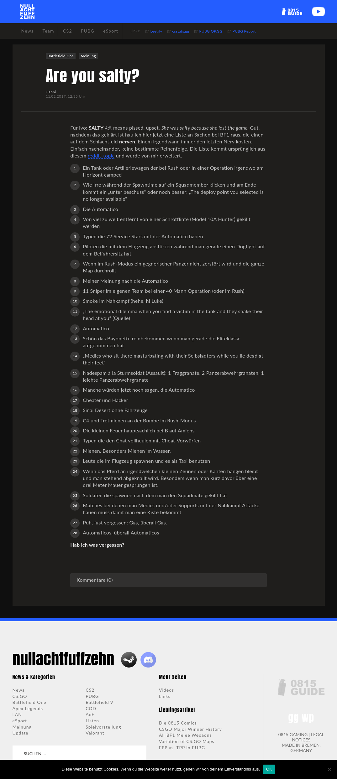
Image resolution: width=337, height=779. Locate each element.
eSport (20, 720)
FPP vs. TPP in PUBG (182, 747)
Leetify (156, 31)
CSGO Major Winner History (190, 729)
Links (165, 696)
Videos (166, 690)
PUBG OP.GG (211, 31)
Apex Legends (28, 708)
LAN (17, 714)
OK (269, 769)
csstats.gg (180, 31)
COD (91, 708)
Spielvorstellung (103, 727)
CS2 (90, 690)
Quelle (121, 318)
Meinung (88, 56)
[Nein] (329, 769)
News (19, 690)
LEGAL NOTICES (308, 737)
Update (21, 732)
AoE (90, 714)
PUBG (92, 696)
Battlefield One (61, 56)
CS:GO (20, 696)
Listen (92, 720)
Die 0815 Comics (178, 722)
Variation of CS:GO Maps (186, 741)
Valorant (95, 732)
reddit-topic (101, 155)
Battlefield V (99, 702)
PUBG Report (244, 31)
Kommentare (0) (94, 580)
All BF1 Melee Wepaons (185, 735)
